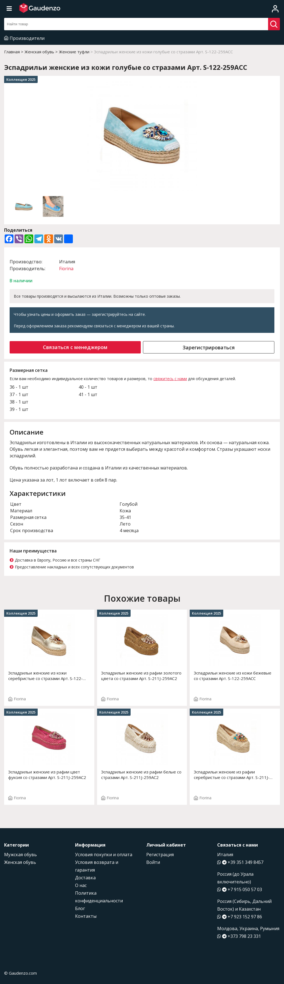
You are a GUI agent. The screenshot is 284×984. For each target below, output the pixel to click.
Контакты (85, 916)
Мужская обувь (20, 855)
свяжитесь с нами (170, 378)
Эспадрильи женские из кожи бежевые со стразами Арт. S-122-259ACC (232, 675)
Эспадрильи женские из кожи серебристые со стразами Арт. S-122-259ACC (45, 675)
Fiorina (66, 269)
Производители (24, 38)
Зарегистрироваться (209, 347)
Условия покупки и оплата (103, 855)
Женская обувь (20, 862)
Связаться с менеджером (75, 347)
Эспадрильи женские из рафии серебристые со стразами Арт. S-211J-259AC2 (231, 774)
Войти (153, 862)
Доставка (85, 878)
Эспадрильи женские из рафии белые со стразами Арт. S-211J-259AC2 (141, 774)
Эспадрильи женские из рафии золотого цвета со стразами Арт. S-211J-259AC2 (141, 675)
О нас (81, 885)
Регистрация (160, 855)
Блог (80, 908)
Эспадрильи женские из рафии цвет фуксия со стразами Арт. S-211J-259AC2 (47, 774)
